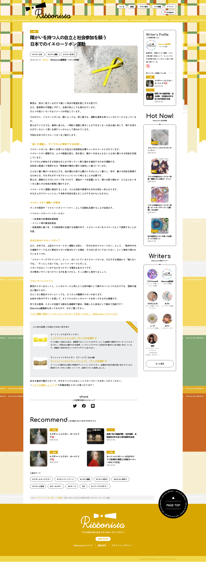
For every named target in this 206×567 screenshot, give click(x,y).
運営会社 (102, 545)
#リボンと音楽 (38, 486)
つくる (121, 6)
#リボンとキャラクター (41, 479)
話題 (131, 6)
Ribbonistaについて (83, 545)
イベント (170, 6)
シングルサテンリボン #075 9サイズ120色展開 (72, 337)
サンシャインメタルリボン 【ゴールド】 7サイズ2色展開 (77, 360)
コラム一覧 (49, 498)
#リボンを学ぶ (69, 54)
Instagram (170, 12)
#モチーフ (72, 486)
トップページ (39, 498)
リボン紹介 (143, 6)
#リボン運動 (53, 54)
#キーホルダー (56, 486)
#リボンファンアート (65, 479)
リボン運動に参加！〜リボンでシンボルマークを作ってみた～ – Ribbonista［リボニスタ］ (74, 313)
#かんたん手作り (120, 479)
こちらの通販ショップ (43, 384)
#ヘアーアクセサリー (99, 486)
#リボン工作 (37, 54)
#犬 (83, 486)
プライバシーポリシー (121, 545)
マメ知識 (157, 6)
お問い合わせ (103, 538)
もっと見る (160, 363)
